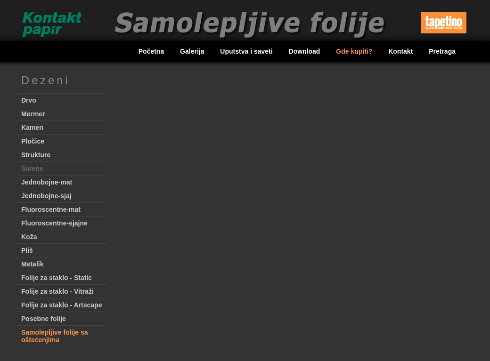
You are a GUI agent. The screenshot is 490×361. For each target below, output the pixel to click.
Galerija (193, 51)
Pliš (27, 250)
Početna (152, 51)
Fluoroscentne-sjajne (54, 223)
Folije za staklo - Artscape (61, 305)
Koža (29, 237)
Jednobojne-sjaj (46, 196)
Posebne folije (43, 318)
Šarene (32, 168)
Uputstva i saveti (247, 51)
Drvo (28, 100)
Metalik (32, 264)
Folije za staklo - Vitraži (57, 291)
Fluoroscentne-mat (51, 209)
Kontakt (401, 51)
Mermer (33, 114)
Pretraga (442, 51)
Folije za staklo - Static (56, 277)
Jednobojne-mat (46, 182)
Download (305, 51)
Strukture (35, 155)
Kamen (32, 127)
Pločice (32, 141)
